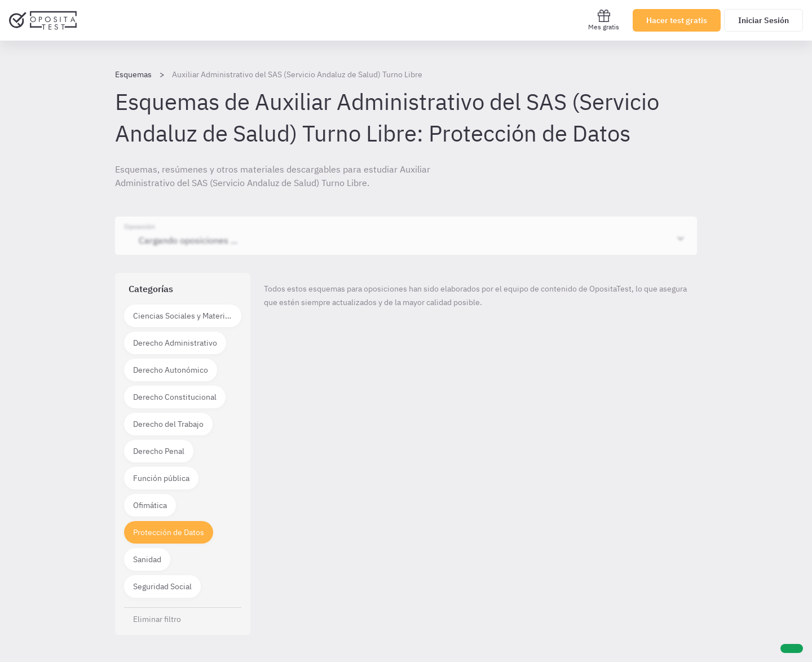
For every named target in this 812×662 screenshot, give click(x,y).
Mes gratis (603, 20)
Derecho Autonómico (170, 370)
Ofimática (150, 505)
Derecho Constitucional (175, 397)
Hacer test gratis (676, 20)
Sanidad (147, 559)
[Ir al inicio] (43, 20)
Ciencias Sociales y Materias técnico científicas (187, 316)
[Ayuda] (791, 648)
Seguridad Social (162, 586)
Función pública (161, 478)
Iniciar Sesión (763, 20)
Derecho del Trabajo (168, 424)
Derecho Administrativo (175, 343)
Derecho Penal (158, 451)
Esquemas (133, 74)
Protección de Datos (168, 532)
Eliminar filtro (157, 619)
